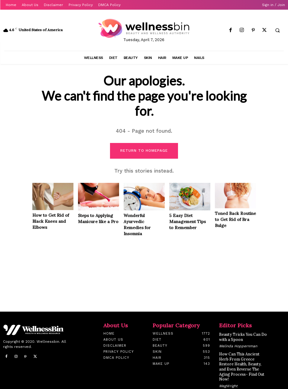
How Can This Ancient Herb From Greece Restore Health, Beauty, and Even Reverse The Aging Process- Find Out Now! (244, 362)
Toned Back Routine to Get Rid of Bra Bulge (235, 220)
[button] (277, 30)
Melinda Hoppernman (238, 345)
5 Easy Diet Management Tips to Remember (187, 221)
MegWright (228, 379)
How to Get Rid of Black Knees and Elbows (50, 221)
